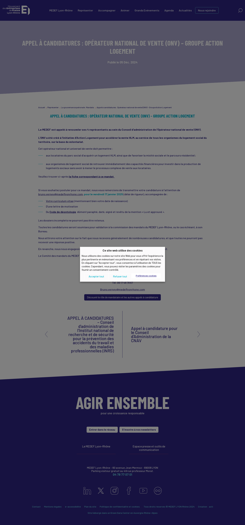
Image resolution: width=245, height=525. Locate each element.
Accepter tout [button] (96, 276)
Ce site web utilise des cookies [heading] (123, 250)
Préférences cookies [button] (146, 275)
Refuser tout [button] (120, 276)
